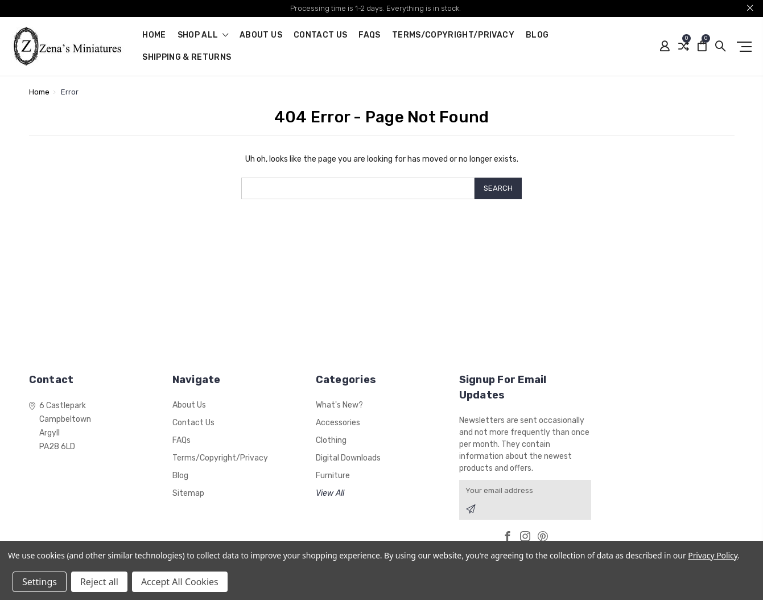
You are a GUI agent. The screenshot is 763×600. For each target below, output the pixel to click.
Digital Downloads (348, 458)
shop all (203, 35)
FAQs (369, 35)
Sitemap (188, 493)
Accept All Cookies (179, 582)
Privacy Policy (712, 555)
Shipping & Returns (186, 58)
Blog (537, 35)
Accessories (338, 423)
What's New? (339, 405)
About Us (261, 35)
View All (330, 493)
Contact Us (321, 35)
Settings (39, 582)
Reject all (99, 582)
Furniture (333, 475)
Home (154, 35)
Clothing (331, 440)
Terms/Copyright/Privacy (453, 35)
